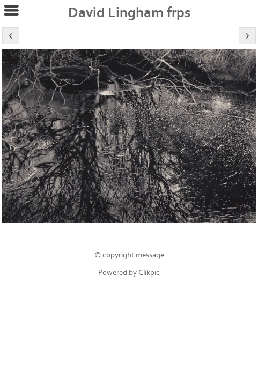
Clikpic (149, 272)
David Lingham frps (129, 13)
